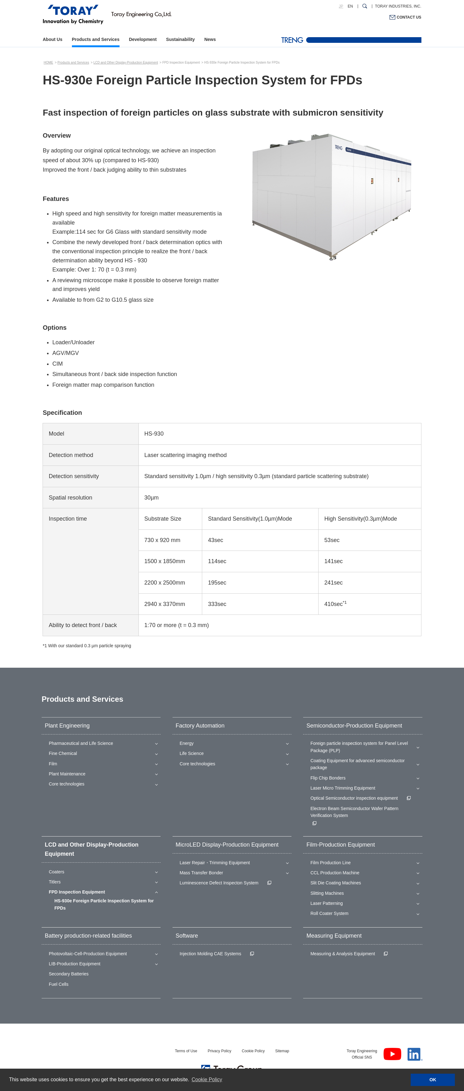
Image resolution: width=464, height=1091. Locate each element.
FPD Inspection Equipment (77, 891)
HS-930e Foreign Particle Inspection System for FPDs (104, 904)
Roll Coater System (329, 913)
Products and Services (96, 39)
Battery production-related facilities (88, 936)
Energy (186, 743)
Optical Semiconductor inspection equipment (354, 798)
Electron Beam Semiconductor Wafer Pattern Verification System (354, 812)
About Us (52, 39)
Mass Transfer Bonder (201, 872)
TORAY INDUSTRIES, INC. (398, 6)
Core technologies (67, 783)
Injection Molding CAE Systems (210, 953)
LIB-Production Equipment (74, 963)
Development (143, 39)
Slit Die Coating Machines (335, 882)
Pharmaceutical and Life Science (81, 743)
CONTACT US (409, 17)
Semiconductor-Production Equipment (354, 726)
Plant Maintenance (67, 773)
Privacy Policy (219, 1051)
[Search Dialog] (365, 6)
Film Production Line (330, 862)
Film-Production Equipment (340, 845)
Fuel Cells (58, 984)
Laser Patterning (326, 903)
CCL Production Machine (334, 872)
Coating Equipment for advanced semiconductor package (357, 764)
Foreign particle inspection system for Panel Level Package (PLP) (359, 747)
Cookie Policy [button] (206, 1079)
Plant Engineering (67, 726)
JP (341, 6)
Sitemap (282, 1051)
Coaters (56, 871)
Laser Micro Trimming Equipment (342, 788)
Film (53, 763)
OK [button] (432, 1079)
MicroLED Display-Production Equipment (227, 845)
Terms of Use (186, 1051)
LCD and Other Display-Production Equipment (125, 62)
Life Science (191, 753)
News (210, 39)
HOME (48, 62)
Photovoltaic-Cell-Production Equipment (88, 953)
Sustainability (180, 39)
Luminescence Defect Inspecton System (218, 882)
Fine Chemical (63, 753)
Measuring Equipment (333, 936)
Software (187, 936)
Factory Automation (200, 726)
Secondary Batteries (69, 973)
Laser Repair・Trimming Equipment (214, 862)
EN (350, 6)
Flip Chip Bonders (327, 777)
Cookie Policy (253, 1051)
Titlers (55, 881)
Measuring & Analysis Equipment (342, 953)
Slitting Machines (327, 893)
